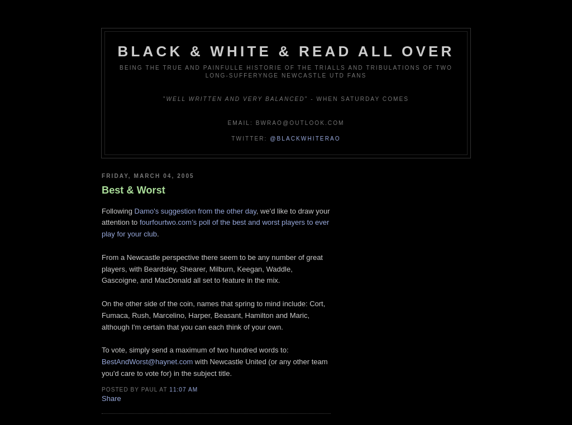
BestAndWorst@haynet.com (147, 362)
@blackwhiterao (305, 139)
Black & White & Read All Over (286, 51)
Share (111, 398)
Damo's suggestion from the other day (195, 211)
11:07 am (183, 390)
